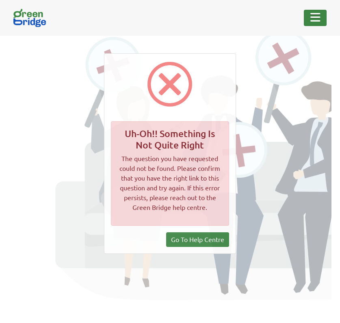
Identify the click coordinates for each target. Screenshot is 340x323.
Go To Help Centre (197, 239)
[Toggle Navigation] (315, 18)
